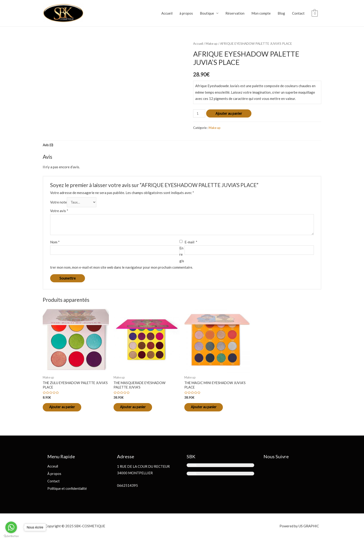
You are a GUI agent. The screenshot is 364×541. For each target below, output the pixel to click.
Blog (281, 13)
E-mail (191, 243)
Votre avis (59, 211)
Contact (298, 13)
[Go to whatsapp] (11, 527)
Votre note (58, 203)
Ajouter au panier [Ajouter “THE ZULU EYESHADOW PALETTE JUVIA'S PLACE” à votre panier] (65, 409)
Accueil (166, 13)
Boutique (207, 13)
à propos (186, 13)
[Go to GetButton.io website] (11, 536)
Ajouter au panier (229, 113)
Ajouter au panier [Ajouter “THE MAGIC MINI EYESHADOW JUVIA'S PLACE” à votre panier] (207, 409)
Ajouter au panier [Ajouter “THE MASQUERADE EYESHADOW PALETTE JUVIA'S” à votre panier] (136, 409)
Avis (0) (48, 145)
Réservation (234, 13)
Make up (212, 43)
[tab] (48, 145)
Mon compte (261, 13)
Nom (55, 243)
